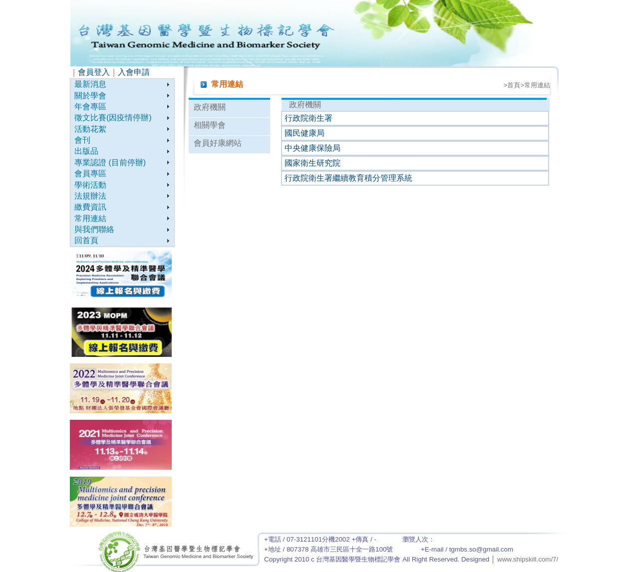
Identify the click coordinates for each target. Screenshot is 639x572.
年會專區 (90, 106)
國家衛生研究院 (312, 163)
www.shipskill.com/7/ (527, 559)
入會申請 (134, 72)
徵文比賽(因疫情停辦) (113, 117)
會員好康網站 (218, 143)
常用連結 (90, 218)
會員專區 (90, 173)
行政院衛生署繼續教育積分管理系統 (348, 178)
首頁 (513, 85)
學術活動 (90, 185)
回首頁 (86, 240)
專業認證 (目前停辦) (110, 162)
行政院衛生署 (308, 118)
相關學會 (210, 125)
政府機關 (210, 107)
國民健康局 (304, 133)
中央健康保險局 (312, 148)
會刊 (82, 140)
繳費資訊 (90, 207)
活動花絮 (90, 129)
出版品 (86, 151)
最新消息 (90, 84)
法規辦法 (90, 196)
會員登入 (94, 72)
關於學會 (90, 95)
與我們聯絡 (94, 229)
